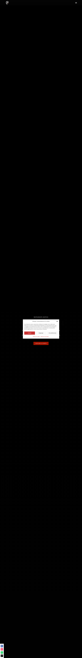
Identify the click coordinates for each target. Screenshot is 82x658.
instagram (1, 649)
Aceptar (29, 333)
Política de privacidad (45, 336)
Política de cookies (36, 336)
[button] (57, 321)
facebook (1, 646)
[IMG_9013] (7, 1)
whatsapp (1, 652)
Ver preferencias (52, 333)
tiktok (1, 655)
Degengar (41, 333)
